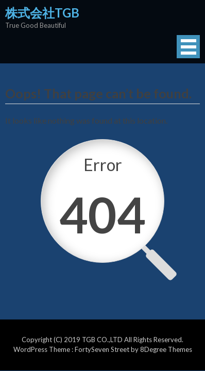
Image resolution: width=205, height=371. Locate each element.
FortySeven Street (103, 349)
